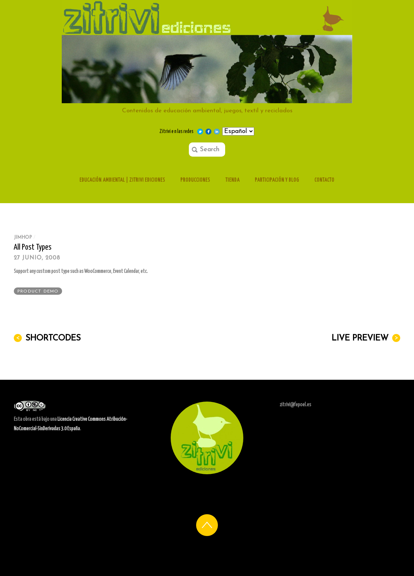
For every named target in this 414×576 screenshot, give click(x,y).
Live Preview (366, 338)
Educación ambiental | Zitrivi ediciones (122, 180)
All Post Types (33, 247)
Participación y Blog (277, 180)
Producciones (195, 180)
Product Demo (37, 291)
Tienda (233, 180)
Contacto (324, 180)
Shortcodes (47, 338)
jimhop (23, 237)
